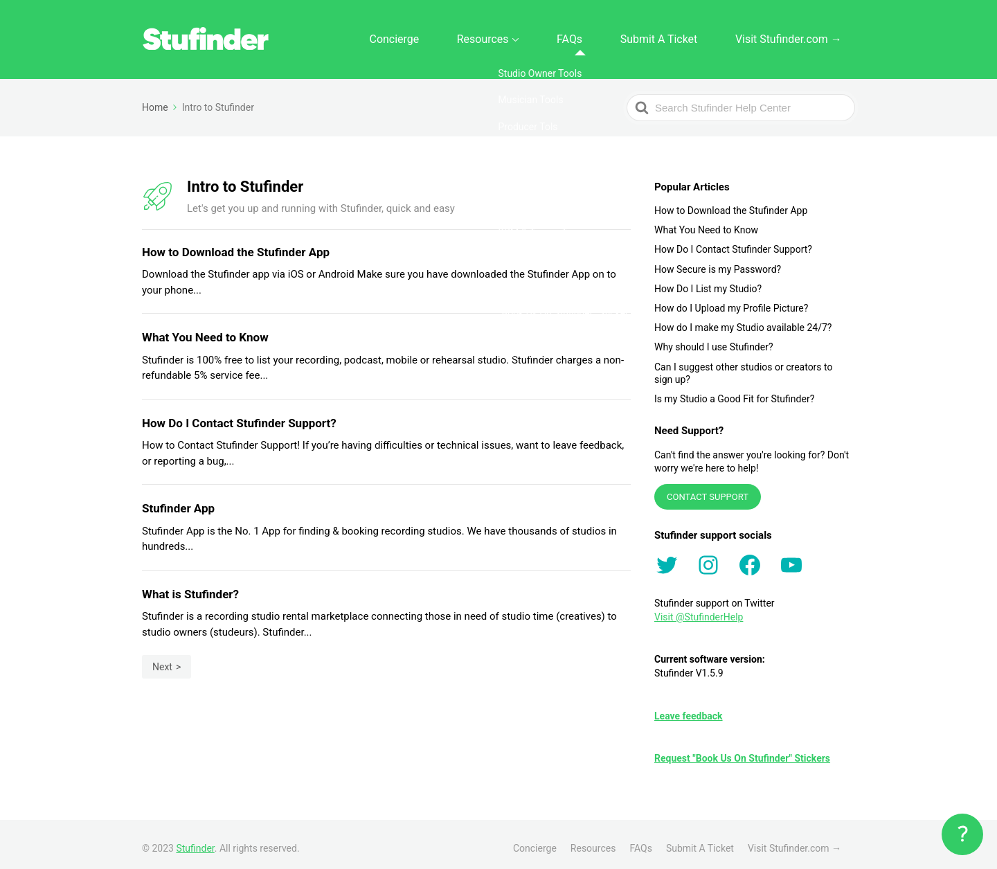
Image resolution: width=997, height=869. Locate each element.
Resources (551, 35)
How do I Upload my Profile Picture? (731, 300)
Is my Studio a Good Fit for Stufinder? (734, 391)
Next (162, 659)
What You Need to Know (706, 222)
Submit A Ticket (690, 35)
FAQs (620, 35)
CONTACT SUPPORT (707, 489)
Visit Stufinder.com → (799, 35)
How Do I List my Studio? (708, 281)
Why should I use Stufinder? (713, 339)
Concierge (481, 35)
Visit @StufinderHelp (698, 609)
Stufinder (195, 840)
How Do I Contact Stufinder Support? (733, 241)
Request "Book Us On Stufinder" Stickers (742, 750)
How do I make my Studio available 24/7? (743, 319)
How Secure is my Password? (717, 261)
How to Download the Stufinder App (730, 202)
